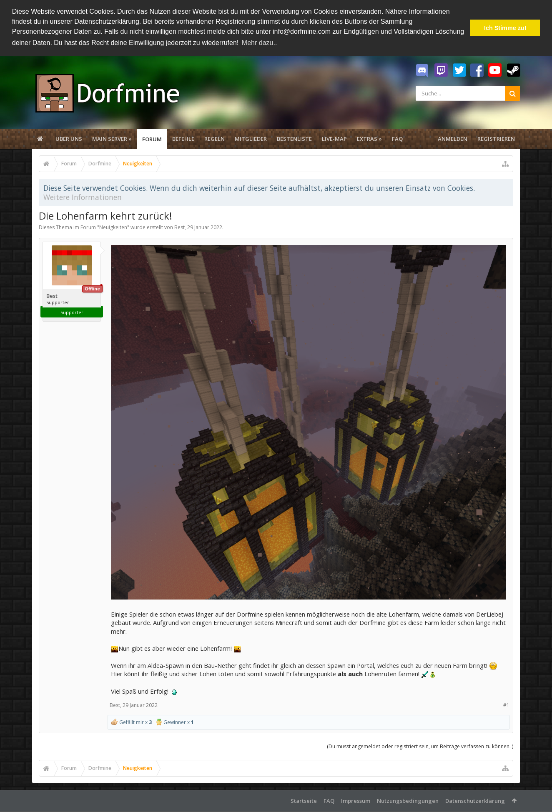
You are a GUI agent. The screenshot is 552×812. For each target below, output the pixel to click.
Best (179, 226)
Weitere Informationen (82, 196)
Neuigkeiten (113, 226)
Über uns (68, 137)
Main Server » (112, 137)
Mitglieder (251, 137)
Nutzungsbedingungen (408, 799)
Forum (152, 138)
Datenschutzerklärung (475, 799)
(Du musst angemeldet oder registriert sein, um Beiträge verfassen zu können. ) (420, 745)
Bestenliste (294, 137)
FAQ (397, 137)
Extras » (369, 137)
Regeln (214, 137)
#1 (506, 704)
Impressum (355, 799)
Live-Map (334, 137)
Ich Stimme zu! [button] (505, 28)
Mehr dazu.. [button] (259, 42)
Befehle (183, 137)
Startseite (304, 799)
